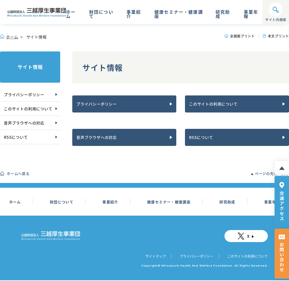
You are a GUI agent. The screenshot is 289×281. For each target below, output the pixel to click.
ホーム (71, 14)
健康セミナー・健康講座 (178, 14)
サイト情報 (30, 66)
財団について (101, 14)
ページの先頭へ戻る (272, 173)
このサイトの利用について (213, 104)
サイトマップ (156, 256)
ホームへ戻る (18, 173)
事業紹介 (133, 14)
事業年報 (251, 14)
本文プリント (278, 35)
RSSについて (201, 137)
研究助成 (223, 14)
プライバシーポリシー (96, 104)
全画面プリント (242, 35)
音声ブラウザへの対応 (96, 137)
